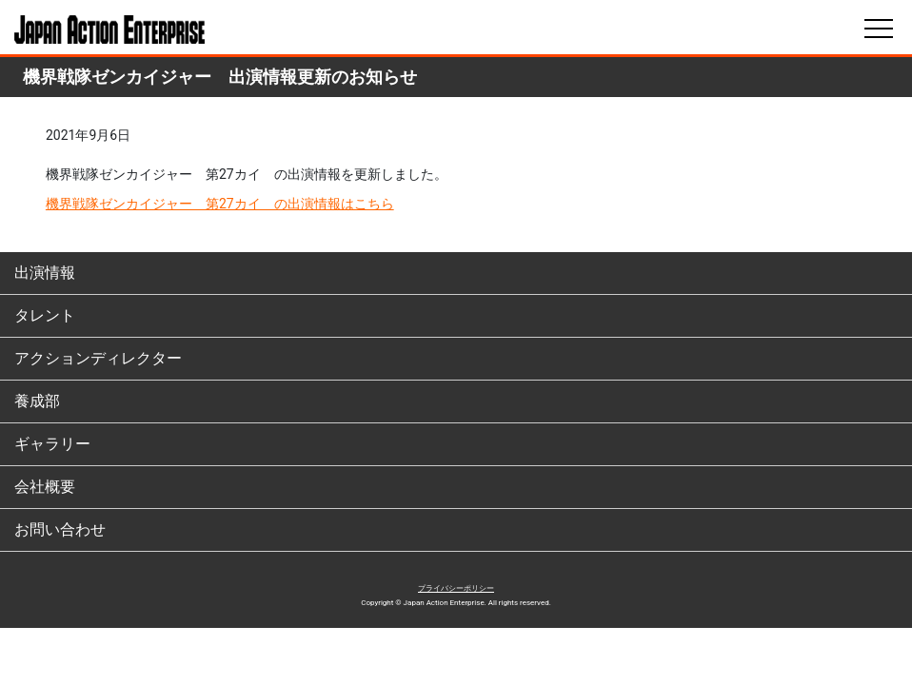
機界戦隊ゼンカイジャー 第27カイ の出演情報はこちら (220, 203)
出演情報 (44, 273)
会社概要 (44, 487)
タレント (44, 315)
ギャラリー (52, 444)
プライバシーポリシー (456, 588)
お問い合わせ (60, 529)
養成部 (37, 401)
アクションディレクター (98, 358)
